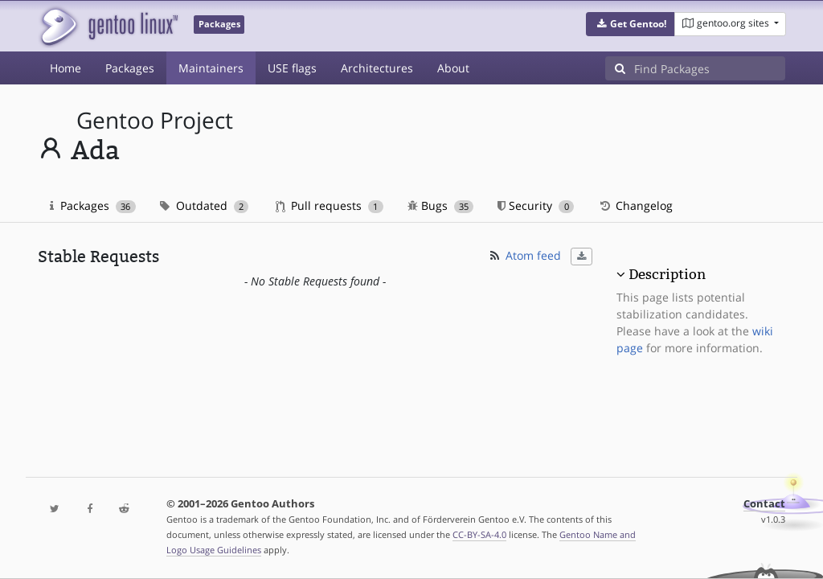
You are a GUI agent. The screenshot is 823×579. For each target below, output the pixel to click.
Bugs (440, 205)
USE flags (292, 68)
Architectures (377, 68)
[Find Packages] (709, 68)
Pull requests (329, 205)
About (453, 68)
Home (65, 68)
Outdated (204, 205)
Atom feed (524, 255)
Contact (764, 504)
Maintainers (211, 68)
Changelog (635, 205)
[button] (630, 24)
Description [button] (667, 274)
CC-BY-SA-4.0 (479, 534)
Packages (129, 68)
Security (535, 205)
